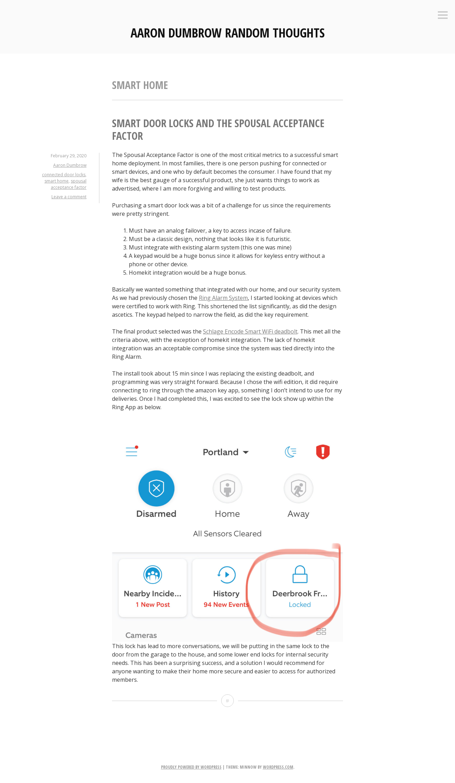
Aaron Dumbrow (69, 165)
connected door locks (63, 175)
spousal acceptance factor (68, 184)
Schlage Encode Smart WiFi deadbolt (250, 331)
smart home (56, 181)
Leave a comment (68, 197)
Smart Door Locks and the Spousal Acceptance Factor (218, 129)
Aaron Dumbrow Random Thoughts (228, 32)
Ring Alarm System (223, 298)
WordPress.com (278, 767)
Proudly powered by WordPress (191, 767)
